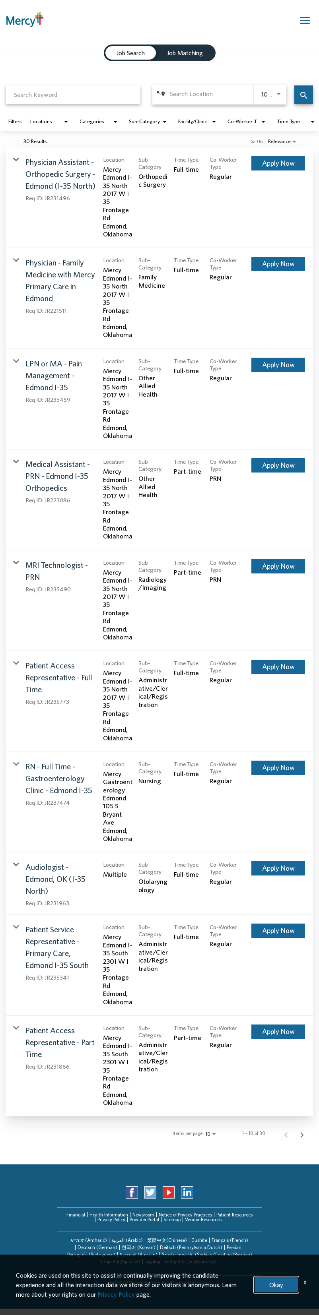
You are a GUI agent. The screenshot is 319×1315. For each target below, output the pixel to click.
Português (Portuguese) (91, 1254)
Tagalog (152, 1261)
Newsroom (143, 1214)
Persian (234, 1247)
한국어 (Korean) (139, 1247)
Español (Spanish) (121, 1261)
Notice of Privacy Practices (185, 1214)
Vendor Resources (203, 1219)
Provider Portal (144, 1219)
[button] (88, 1240)
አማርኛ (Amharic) (88, 1240)
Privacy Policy (111, 1219)
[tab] (88, 1240)
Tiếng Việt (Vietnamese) (190, 1261)
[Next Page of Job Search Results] (302, 1133)
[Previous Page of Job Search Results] (286, 1133)
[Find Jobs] (303, 94)
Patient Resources (234, 1214)
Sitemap (172, 1219)
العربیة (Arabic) (127, 1240)
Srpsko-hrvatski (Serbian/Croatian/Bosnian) (207, 1254)
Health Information (108, 1214)
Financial (75, 1214)
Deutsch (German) (97, 1247)
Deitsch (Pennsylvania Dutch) (191, 1247)
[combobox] (73, 94)
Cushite (199, 1240)
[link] (159, 197)
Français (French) (230, 1240)
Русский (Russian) (139, 1254)
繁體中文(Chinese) (167, 1240)
